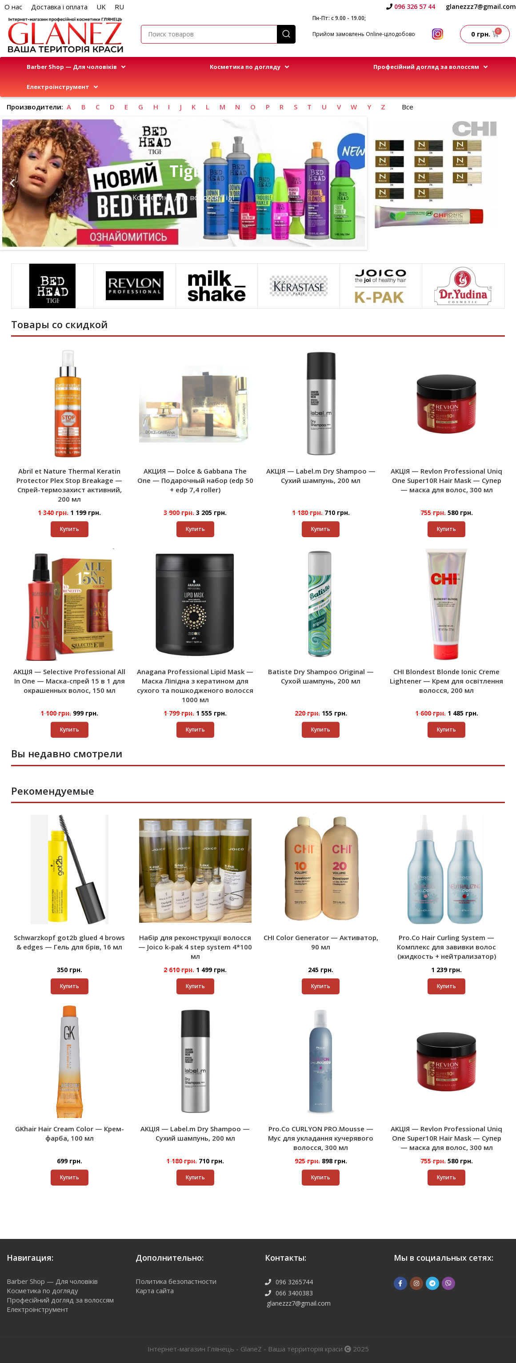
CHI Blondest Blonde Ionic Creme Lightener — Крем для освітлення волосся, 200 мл (446, 681)
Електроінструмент (37, 1309)
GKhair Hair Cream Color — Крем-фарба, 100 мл (69, 1133)
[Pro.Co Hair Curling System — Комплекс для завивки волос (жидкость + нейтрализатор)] (446, 870)
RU (119, 6)
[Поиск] (218, 34)
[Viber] (448, 1283)
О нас (13, 6)
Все (407, 106)
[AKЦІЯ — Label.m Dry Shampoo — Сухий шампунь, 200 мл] (321, 404)
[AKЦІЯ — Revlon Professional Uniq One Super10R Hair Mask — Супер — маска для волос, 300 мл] (446, 404)
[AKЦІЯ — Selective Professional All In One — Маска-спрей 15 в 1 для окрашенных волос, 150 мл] (69, 604)
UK (101, 6)
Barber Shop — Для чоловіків (52, 1281)
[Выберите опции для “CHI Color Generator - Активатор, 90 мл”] (321, 986)
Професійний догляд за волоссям (60, 1299)
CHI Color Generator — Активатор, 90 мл (321, 942)
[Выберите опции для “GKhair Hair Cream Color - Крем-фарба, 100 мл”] (69, 1178)
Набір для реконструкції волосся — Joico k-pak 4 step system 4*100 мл (195, 947)
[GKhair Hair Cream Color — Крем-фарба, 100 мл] (69, 1061)
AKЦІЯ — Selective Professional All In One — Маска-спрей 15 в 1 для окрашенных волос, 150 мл (69, 681)
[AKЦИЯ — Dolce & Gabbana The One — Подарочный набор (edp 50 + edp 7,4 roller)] (195, 404)
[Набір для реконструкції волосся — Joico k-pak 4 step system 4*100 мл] (195, 870)
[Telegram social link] (432, 1283)
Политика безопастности (176, 1281)
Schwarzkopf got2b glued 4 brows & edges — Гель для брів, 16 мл (69, 942)
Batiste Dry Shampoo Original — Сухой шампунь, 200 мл (321, 676)
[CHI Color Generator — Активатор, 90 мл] (321, 870)
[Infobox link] (410, 7)
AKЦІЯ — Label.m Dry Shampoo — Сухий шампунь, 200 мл (321, 475)
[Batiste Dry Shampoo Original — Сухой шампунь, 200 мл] (321, 604)
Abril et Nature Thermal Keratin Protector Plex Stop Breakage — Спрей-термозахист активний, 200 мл (69, 484)
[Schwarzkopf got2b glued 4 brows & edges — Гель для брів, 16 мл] (69, 870)
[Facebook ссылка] (400, 1283)
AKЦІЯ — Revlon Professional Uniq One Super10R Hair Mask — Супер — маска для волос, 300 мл (446, 480)
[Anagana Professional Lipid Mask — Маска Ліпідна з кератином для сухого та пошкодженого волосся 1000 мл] (195, 604)
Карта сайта (155, 1290)
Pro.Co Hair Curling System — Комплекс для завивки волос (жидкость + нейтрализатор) (446, 947)
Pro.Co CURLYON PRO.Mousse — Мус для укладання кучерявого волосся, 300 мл (320, 1138)
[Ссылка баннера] (435, 175)
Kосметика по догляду (42, 1290)
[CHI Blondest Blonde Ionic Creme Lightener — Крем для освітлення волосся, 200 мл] (446, 604)
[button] (77, 67)
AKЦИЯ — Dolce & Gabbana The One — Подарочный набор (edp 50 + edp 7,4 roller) (195, 480)
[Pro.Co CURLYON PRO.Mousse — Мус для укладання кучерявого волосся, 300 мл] (321, 1061)
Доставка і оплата (59, 6)
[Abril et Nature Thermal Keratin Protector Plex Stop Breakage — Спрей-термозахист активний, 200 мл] (69, 404)
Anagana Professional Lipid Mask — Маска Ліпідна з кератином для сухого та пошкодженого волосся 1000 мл (195, 685)
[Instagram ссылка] (416, 1283)
